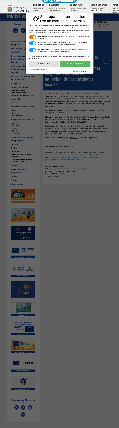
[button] (39, 8)
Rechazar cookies (43, 64)
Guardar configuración (75, 64)
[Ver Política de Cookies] (37, 69)
